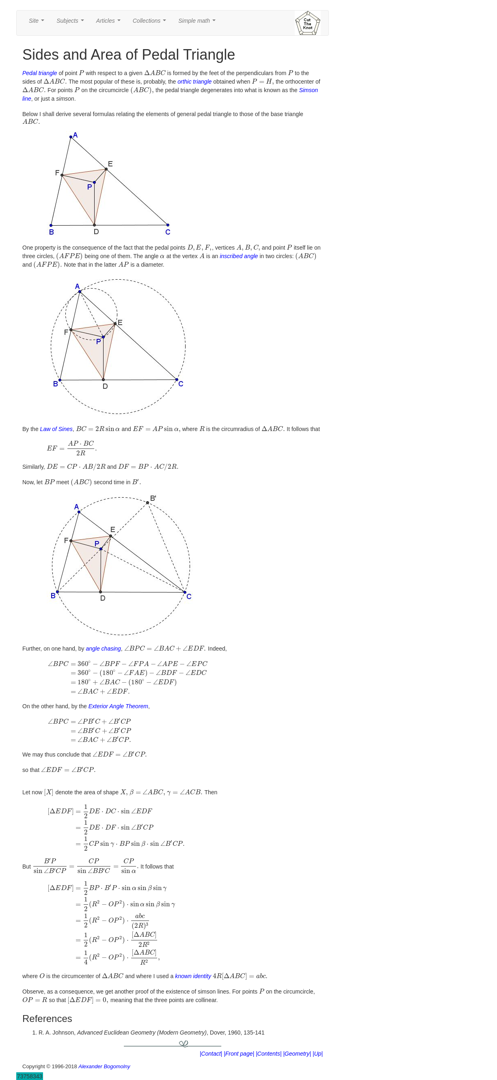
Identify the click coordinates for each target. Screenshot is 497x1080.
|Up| (318, 1047)
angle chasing (103, 642)
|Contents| (268, 1047)
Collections (151, 22)
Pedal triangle (39, 73)
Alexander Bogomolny (104, 1060)
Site (38, 22)
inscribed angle (239, 250)
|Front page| (239, 1047)
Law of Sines (56, 423)
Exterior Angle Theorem (118, 700)
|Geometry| (297, 1047)
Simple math (198, 22)
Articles (110, 22)
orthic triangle (194, 81)
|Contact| (211, 1047)
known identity (193, 970)
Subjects (71, 22)
